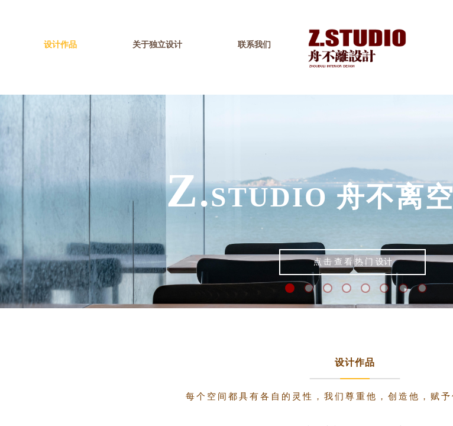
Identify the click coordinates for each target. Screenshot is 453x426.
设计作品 (60, 44)
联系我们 (254, 44)
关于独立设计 (157, 44)
